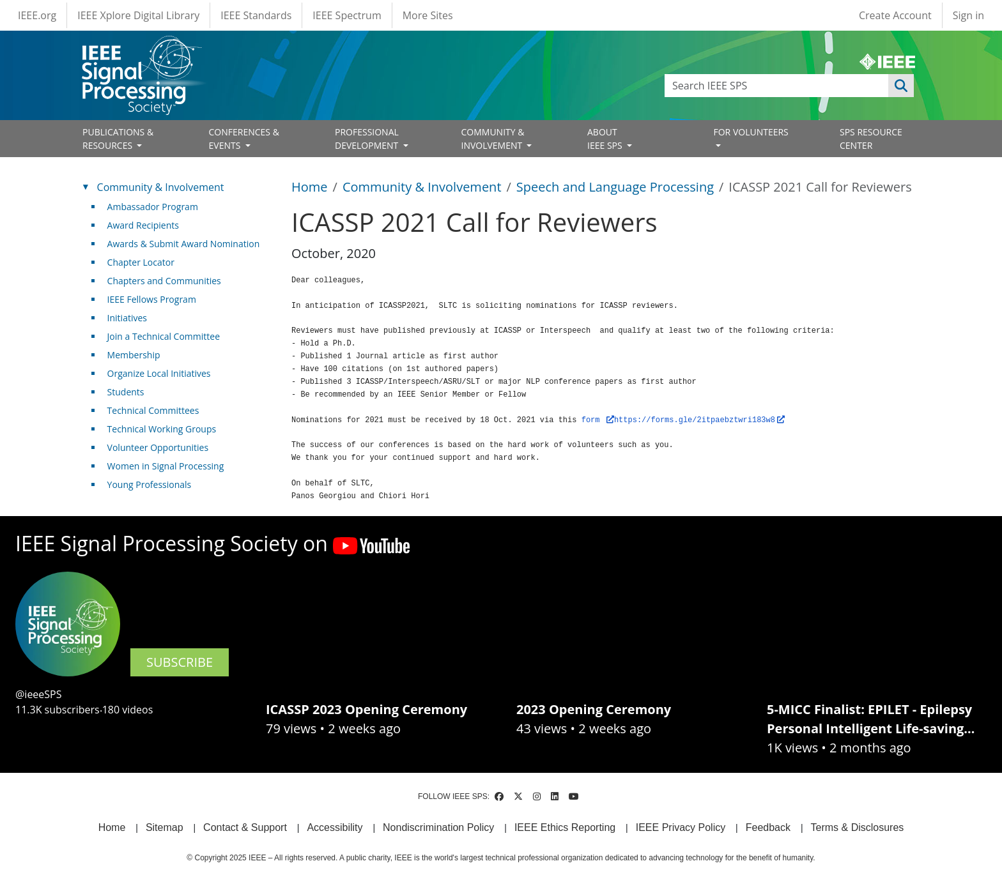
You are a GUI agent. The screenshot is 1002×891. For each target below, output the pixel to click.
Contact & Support (245, 827)
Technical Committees (153, 410)
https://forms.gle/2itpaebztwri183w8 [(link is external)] (699, 416)
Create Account (895, 15)
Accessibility (334, 827)
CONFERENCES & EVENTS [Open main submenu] (244, 138)
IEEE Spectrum (346, 15)
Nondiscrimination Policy (438, 827)
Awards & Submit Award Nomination (183, 244)
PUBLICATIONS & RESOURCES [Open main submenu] (117, 138)
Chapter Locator (140, 262)
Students (125, 392)
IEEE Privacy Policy (680, 827)
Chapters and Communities (164, 281)
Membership (133, 355)
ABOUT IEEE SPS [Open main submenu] (605, 138)
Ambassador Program (152, 207)
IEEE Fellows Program (151, 299)
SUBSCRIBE (179, 662)
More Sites (428, 15)
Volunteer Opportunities (157, 447)
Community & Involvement (422, 186)
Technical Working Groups (162, 429)
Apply (901, 85)
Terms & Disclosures (857, 827)
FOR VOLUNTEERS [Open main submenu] (751, 132)
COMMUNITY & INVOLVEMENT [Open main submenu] (493, 138)
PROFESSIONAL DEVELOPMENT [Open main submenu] (368, 138)
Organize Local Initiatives (159, 373)
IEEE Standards (255, 15)
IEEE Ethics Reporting (564, 827)
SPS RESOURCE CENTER (871, 138)
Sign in (968, 15)
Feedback (768, 827)
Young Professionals (149, 484)
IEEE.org (37, 15)
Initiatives (127, 318)
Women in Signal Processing (165, 466)
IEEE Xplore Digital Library (138, 15)
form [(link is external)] (598, 416)
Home (309, 186)
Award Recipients (143, 225)
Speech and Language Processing (615, 186)
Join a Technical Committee (163, 336)
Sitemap (164, 827)
